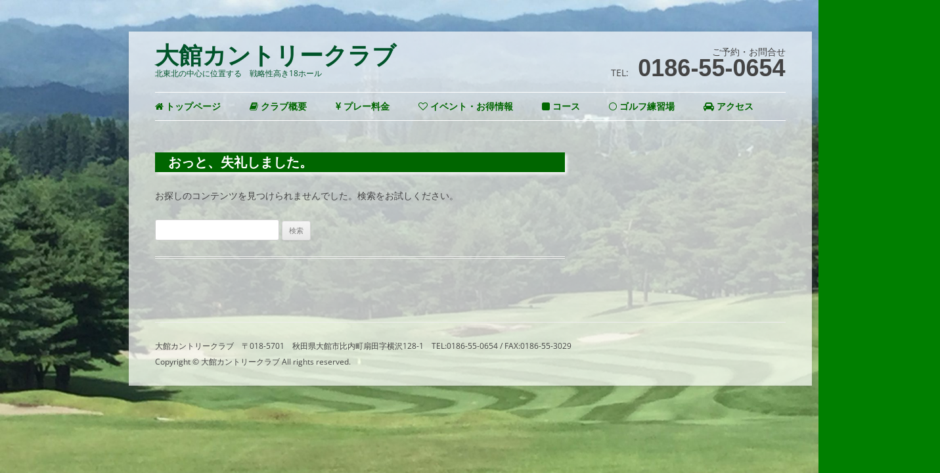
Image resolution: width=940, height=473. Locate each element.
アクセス (728, 106)
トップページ (188, 106)
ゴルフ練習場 (642, 106)
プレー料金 (363, 106)
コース (561, 106)
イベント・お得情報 (465, 106)
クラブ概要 (278, 106)
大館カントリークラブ (275, 55)
